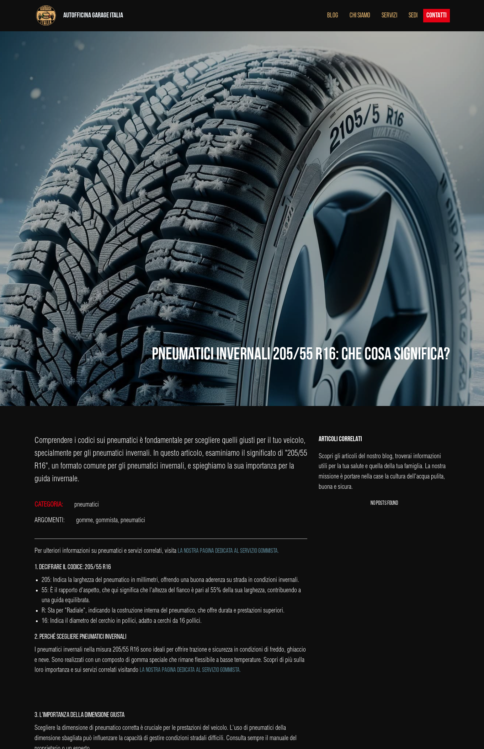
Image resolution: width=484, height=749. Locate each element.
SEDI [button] (413, 15)
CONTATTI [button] (436, 15)
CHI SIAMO (360, 15)
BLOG (332, 15)
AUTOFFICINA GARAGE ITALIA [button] (93, 15)
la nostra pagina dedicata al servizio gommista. (228, 551)
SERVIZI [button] (389, 15)
